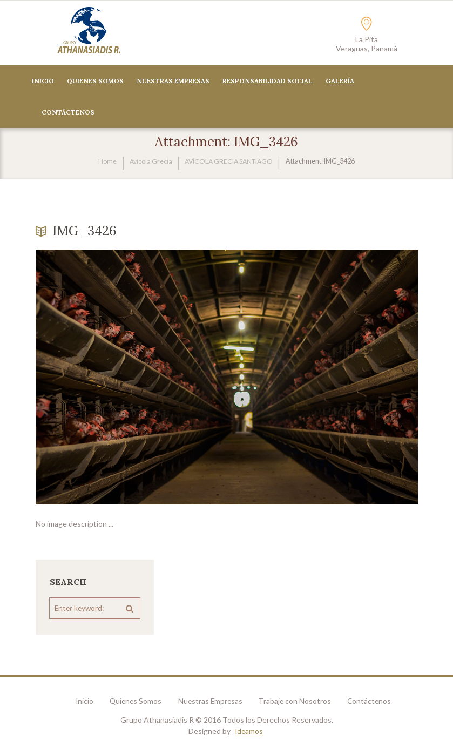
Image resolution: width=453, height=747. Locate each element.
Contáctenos (375, 701)
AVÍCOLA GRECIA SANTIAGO (229, 162)
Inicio (43, 81)
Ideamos (249, 731)
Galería (340, 81)
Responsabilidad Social (267, 81)
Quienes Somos (95, 81)
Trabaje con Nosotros (298, 701)
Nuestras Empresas (173, 81)
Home (105, 162)
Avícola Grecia (148, 162)
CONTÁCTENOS (68, 113)
